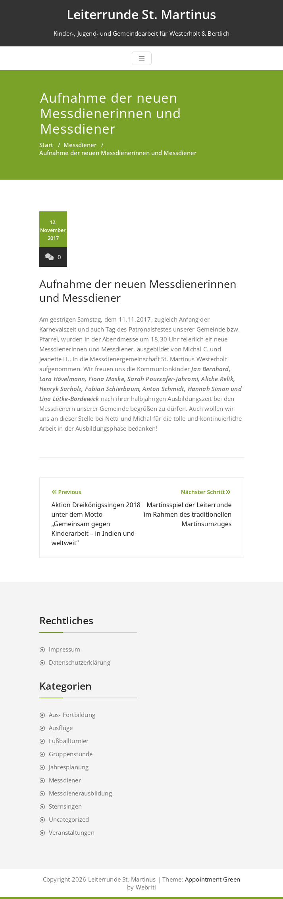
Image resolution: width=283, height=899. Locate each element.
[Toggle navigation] (142, 58)
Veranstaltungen (71, 832)
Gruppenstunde (71, 754)
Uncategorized (69, 819)
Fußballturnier (69, 741)
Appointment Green (212, 879)
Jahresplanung (69, 767)
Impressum (65, 649)
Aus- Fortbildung (72, 715)
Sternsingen (65, 806)
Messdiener (80, 145)
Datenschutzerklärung (79, 662)
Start (46, 145)
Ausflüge (61, 728)
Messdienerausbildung (80, 793)
